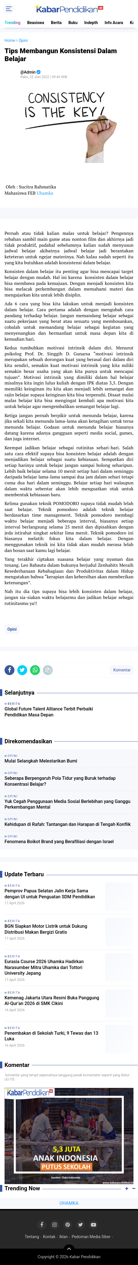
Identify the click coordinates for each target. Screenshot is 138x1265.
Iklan (63, 1236)
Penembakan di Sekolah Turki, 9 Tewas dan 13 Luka (51, 1036)
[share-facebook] (9, 670)
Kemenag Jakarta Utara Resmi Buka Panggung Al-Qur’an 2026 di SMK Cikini (52, 1000)
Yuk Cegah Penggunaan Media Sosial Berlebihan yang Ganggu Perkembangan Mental (67, 804)
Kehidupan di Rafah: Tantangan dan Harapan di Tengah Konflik (68, 824)
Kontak (49, 1236)
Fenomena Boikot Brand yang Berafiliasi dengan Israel (59, 841)
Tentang (32, 1236)
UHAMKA (69, 1203)
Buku (72, 22)
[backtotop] (69, 1250)
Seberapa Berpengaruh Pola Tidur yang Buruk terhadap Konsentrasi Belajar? (60, 781)
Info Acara (114, 22)
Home (10, 40)
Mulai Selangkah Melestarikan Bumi (41, 761)
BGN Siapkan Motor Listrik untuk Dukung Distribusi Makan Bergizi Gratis (46, 929)
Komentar (121, 670)
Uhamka (45, 193)
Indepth (91, 22)
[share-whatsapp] (35, 670)
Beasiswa (35, 22)
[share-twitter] (22, 670)
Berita (56, 22)
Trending (12, 22)
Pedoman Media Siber (91, 1236)
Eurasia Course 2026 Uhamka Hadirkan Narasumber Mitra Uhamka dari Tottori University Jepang (44, 967)
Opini (12, 629)
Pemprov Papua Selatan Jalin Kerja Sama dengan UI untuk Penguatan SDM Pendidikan (50, 893)
